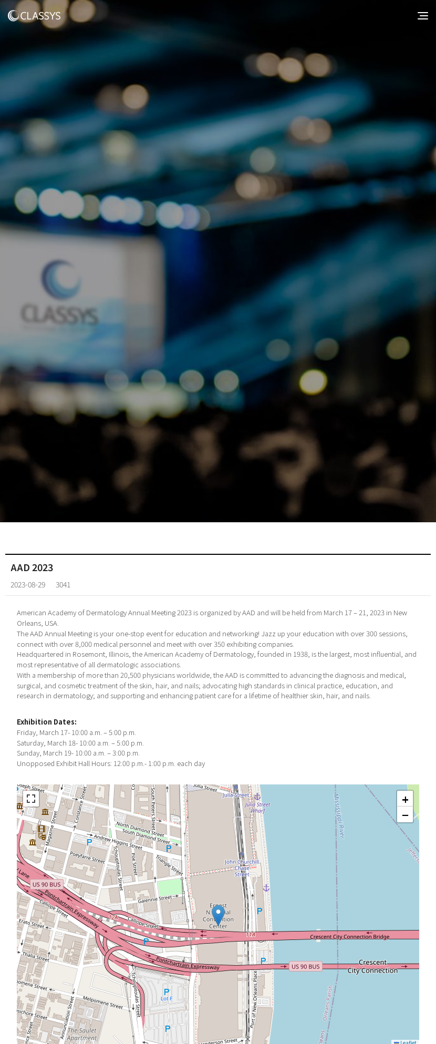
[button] (218, 915)
